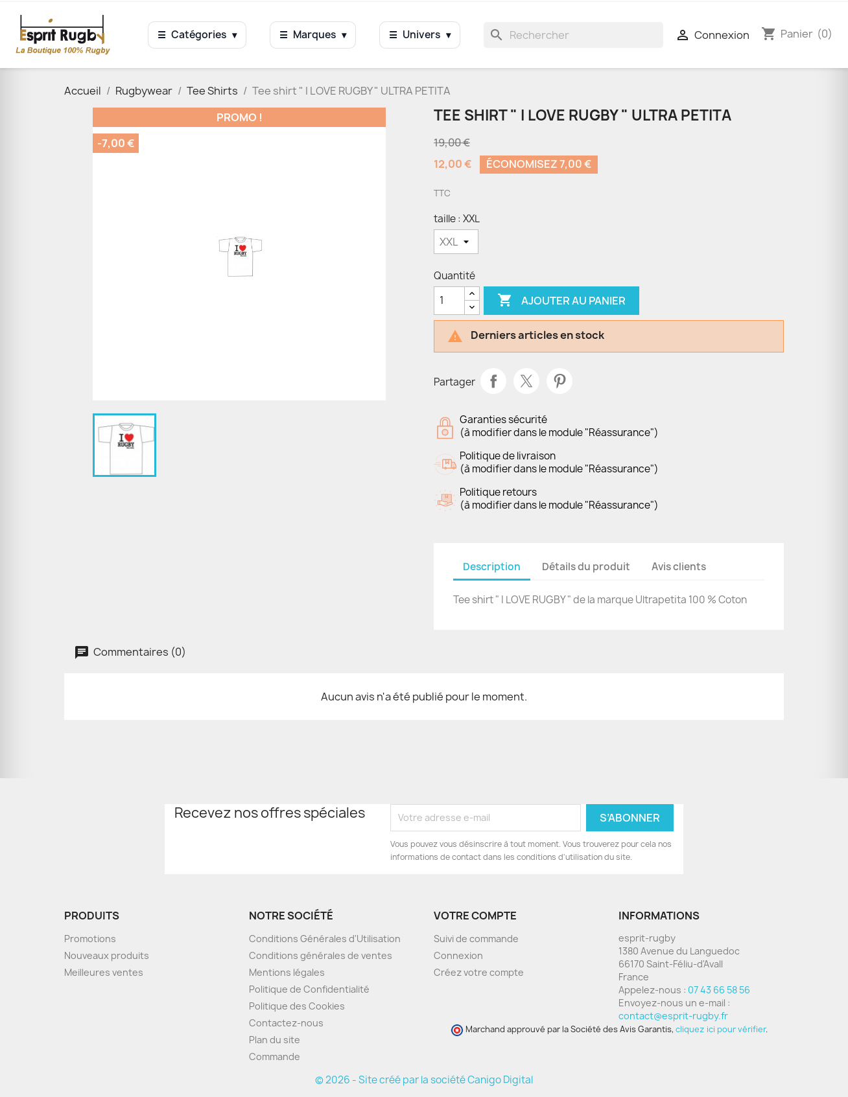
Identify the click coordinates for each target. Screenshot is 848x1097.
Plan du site (274, 1039)
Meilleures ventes (103, 972)
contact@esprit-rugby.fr (673, 1016)
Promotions (90, 938)
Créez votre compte (479, 972)
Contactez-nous (286, 1023)
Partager (493, 381)
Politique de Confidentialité (309, 989)
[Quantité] (449, 300)
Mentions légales (287, 972)
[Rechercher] (573, 35)
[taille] (456, 241)
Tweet (526, 381)
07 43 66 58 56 (719, 990)
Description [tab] (492, 566)
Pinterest (559, 381)
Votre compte (475, 915)
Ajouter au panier (561, 300)
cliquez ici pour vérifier (721, 1029)
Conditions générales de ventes (320, 955)
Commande (274, 1056)
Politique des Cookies (297, 1006)
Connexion (458, 955)
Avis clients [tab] (679, 566)
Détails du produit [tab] (586, 566)
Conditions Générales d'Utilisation (325, 938)
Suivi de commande (476, 938)
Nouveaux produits (106, 955)
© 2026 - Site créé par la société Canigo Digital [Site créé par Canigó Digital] (424, 1080)
